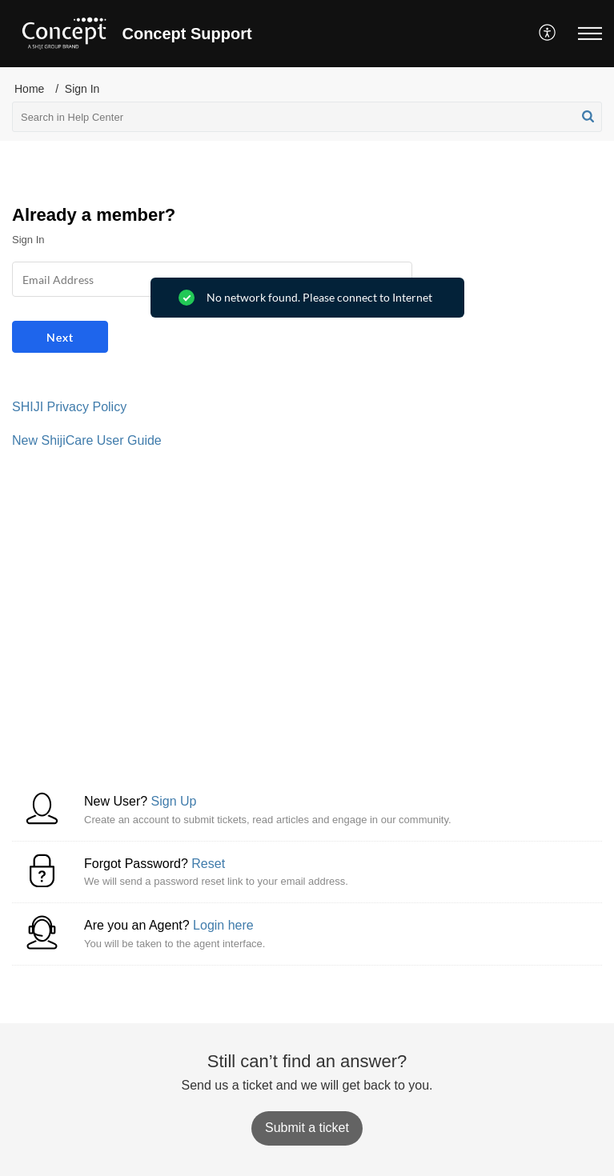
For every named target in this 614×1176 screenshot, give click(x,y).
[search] (307, 117)
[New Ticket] (307, 1127)
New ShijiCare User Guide (87, 440)
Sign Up (174, 801)
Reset (208, 863)
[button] (548, 33)
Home (29, 88)
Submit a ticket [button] (307, 1127)
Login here (223, 925)
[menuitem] (548, 33)
